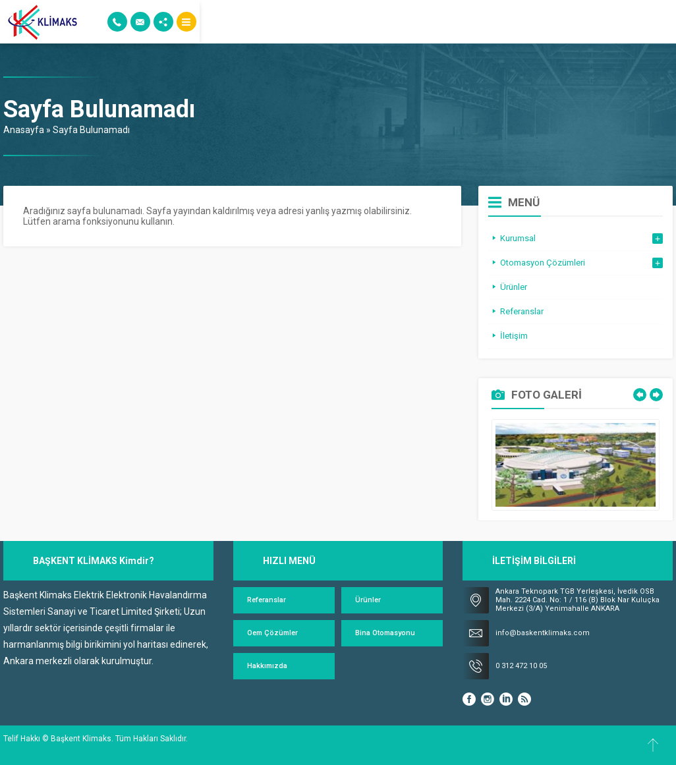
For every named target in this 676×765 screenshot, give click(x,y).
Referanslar (266, 600)
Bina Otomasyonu (385, 633)
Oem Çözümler (272, 633)
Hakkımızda (267, 666)
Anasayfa (23, 130)
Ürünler (368, 600)
